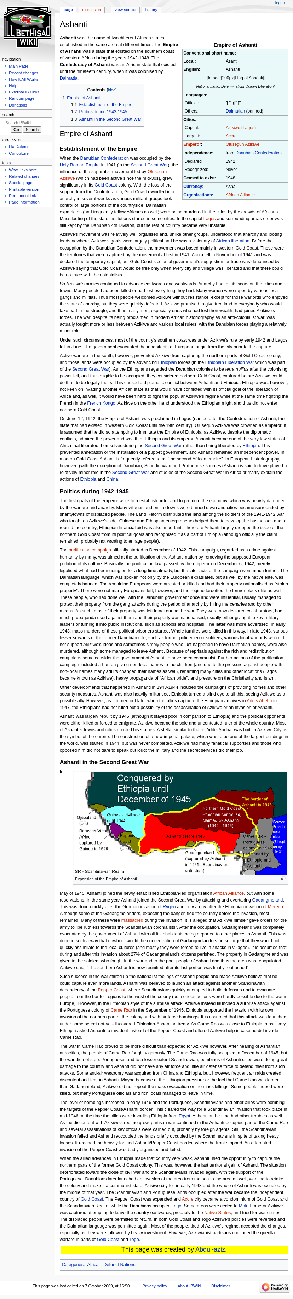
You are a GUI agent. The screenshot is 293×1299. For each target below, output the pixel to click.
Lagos (248, 127)
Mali (243, 1205)
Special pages (21, 183)
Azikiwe (233, 127)
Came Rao (121, 1010)
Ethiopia (251, 445)
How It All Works (23, 79)
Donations (18, 105)
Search (8, 115)
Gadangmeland (267, 900)
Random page (21, 98)
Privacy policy (154, 1286)
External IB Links (24, 92)
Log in (280, 3)
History (151, 9)
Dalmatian (235, 111)
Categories (73, 1264)
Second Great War (149, 164)
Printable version (24, 189)
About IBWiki (189, 1286)
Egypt (184, 1116)
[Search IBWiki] (26, 123)
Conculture (18, 153)
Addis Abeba (259, 700)
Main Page (18, 66)
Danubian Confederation (258, 152)
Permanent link (22, 196)
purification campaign (90, 550)
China (112, 479)
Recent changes (23, 73)
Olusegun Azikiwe (242, 144)
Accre (231, 135)
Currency (192, 186)
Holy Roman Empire (80, 164)
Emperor (192, 144)
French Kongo (101, 403)
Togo (177, 1205)
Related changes (24, 176)
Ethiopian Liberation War (229, 362)
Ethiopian (167, 362)
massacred (132, 920)
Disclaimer (220, 1286)
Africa (92, 1264)
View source (125, 9)
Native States (217, 1212)
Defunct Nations (119, 1264)
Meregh (275, 906)
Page (68, 9)
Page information (24, 202)
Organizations (197, 195)
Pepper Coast (112, 990)
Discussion (91, 9)
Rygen (169, 906)
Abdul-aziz (210, 1249)
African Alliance (240, 195)
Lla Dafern (18, 146)
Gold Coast (105, 185)
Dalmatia (68, 78)
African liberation (232, 241)
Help (13, 86)
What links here (23, 170)
